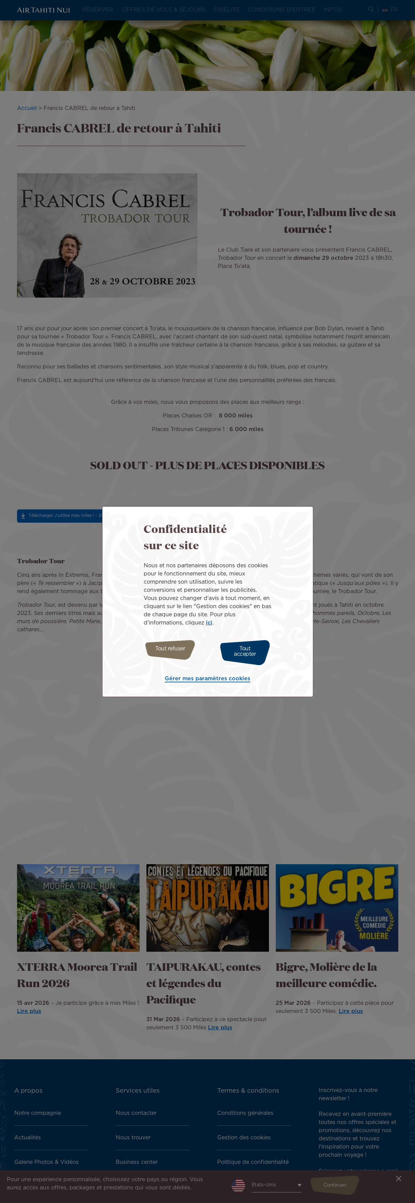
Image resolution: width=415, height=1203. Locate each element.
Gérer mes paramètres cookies (207, 677)
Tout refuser (167, 651)
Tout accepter (247, 651)
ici (209, 624)
